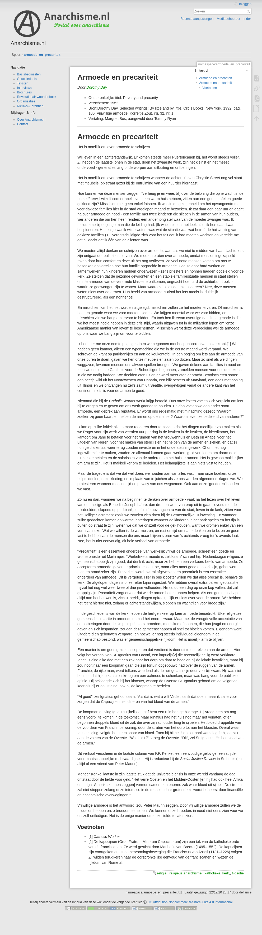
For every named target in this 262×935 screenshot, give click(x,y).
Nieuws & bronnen (30, 106)
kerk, (226, 873)
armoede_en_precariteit (42, 55)
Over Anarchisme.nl (31, 119)
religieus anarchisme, (186, 873)
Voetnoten (209, 88)
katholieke (212, 873)
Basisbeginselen (29, 74)
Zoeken (248, 11)
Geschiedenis (27, 79)
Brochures (24, 92)
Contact (22, 124)
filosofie (238, 873)
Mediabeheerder (228, 19)
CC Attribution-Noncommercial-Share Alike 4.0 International (189, 902)
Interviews (24, 88)
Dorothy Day (96, 87)
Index (247, 19)
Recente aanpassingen (196, 19)
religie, (162, 873)
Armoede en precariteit (215, 78)
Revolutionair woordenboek (36, 97)
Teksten (22, 83)
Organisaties (26, 101)
